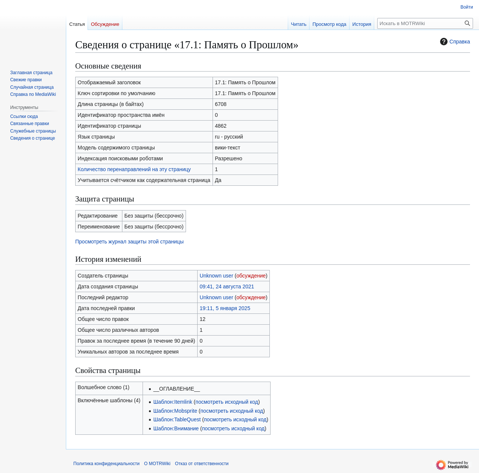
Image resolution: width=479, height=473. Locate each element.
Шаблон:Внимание (176, 428)
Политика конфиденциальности (106, 463)
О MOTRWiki (157, 463)
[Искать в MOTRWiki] (425, 23)
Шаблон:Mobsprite (175, 411)
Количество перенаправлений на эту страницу (134, 169)
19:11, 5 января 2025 (225, 308)
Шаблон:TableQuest (177, 419)
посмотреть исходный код (226, 402)
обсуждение (251, 276)
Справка (454, 41)
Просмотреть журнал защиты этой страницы (129, 242)
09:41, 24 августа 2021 (227, 286)
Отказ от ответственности (201, 463)
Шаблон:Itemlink (172, 402)
